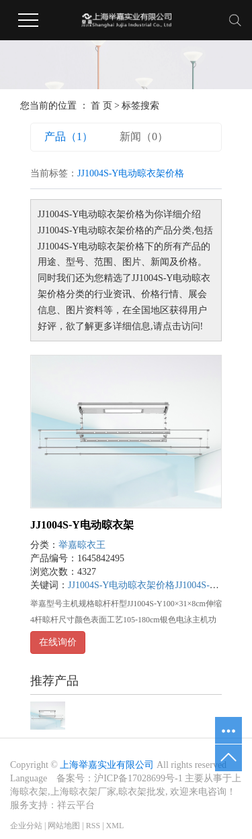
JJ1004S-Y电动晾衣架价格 (121, 585)
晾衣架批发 (141, 792)
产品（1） (68, 136)
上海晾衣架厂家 (83, 792)
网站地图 (64, 825)
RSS (93, 825)
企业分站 (26, 825)
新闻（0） (144, 136)
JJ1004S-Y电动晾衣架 (82, 524)
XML (115, 825)
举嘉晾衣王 (82, 545)
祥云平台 (76, 805)
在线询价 (58, 642)
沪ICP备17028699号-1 (138, 778)
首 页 (101, 106)
